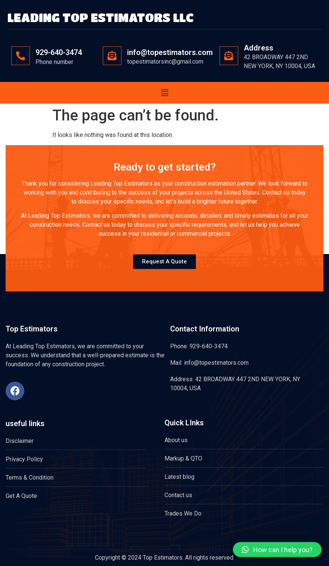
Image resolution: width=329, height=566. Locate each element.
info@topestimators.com (170, 52)
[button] (164, 93)
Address (258, 47)
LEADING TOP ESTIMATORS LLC (100, 17)
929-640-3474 (59, 52)
